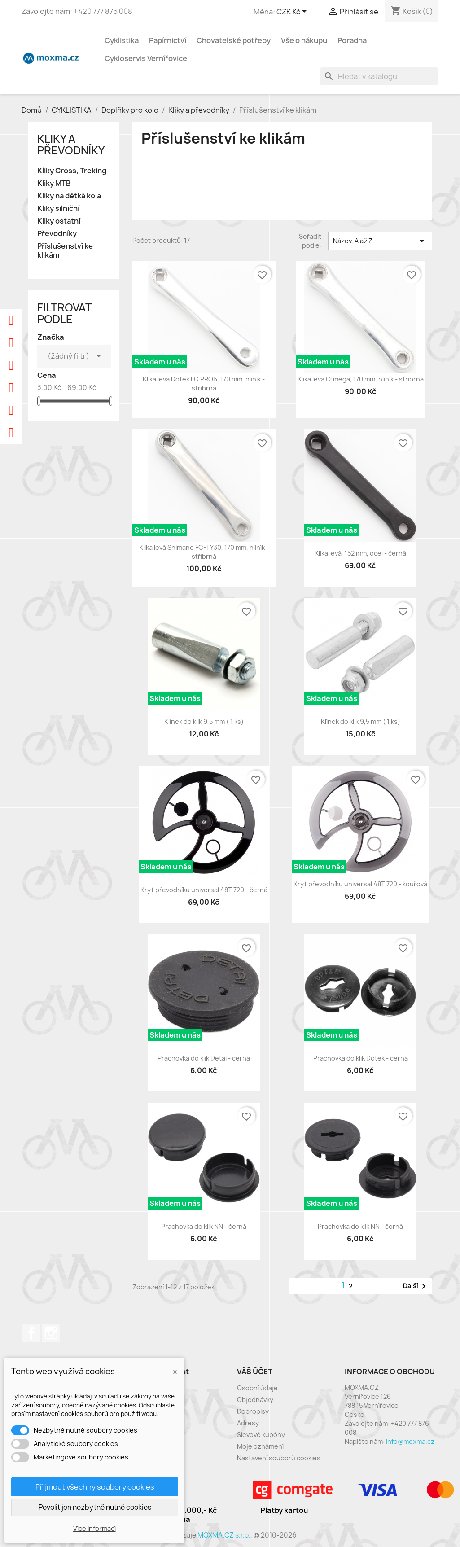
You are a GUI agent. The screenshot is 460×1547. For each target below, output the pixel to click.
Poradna (352, 40)
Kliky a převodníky (71, 144)
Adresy (248, 1423)
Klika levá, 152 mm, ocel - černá (360, 553)
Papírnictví (167, 40)
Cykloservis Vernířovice (146, 58)
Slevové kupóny (261, 1434)
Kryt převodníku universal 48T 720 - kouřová (360, 884)
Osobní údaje (257, 1388)
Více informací (94, 1528)
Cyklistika (122, 40)
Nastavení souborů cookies (278, 1458)
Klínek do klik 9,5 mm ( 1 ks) (204, 721)
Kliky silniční (58, 208)
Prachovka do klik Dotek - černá (360, 1058)
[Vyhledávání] (379, 76)
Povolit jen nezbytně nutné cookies (95, 1507)
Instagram (51, 1333)
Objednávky (255, 1399)
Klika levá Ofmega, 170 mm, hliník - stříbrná (361, 379)
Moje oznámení (260, 1446)
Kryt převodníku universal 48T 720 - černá (203, 889)
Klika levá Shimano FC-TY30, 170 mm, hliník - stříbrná (204, 552)
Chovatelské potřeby (234, 40)
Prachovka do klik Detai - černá (204, 1058)
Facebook (31, 1333)
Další (416, 1286)
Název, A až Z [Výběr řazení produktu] (380, 241)
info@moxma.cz (410, 1441)
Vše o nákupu (304, 40)
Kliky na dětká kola (69, 196)
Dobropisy (253, 1411)
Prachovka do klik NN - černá (203, 1226)
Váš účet (254, 1371)
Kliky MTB (54, 183)
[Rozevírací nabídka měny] (293, 12)
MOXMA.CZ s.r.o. (223, 1535)
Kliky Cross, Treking (71, 170)
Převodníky (57, 233)
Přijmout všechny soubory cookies (94, 1487)
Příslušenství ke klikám (65, 250)
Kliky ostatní (58, 221)
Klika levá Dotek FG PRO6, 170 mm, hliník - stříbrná (204, 383)
